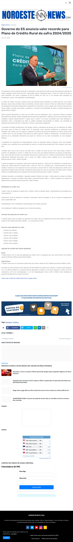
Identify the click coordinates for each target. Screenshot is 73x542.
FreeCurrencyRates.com (45, 458)
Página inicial (5, 25)
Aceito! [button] (6, 537)
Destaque (13, 25)
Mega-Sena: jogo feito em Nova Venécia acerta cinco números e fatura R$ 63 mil (41, 390)
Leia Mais (14, 534)
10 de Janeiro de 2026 (28, 456)
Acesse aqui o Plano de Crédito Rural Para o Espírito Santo (19, 278)
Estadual (15, 322)
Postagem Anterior (8, 338)
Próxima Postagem (65, 338)
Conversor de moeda (36, 437)
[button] (66, 2)
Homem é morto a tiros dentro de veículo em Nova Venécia (26, 366)
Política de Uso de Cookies (49, 538)
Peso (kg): (22, 471)
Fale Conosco (35, 538)
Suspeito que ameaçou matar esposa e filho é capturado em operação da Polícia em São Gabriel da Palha (42, 381)
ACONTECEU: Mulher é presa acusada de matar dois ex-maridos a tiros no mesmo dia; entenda (41, 399)
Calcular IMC (36, 487)
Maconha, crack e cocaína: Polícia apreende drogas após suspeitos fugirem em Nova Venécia (42, 372)
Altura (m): (22, 478)
